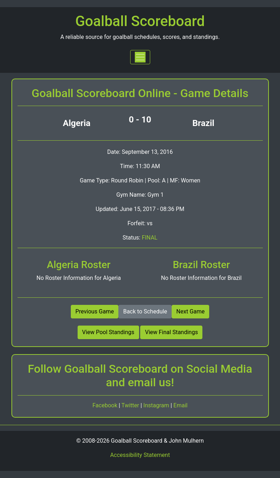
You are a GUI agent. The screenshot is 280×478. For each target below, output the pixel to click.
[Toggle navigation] (140, 57)
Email (180, 405)
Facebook (106, 405)
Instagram (157, 405)
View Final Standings (171, 332)
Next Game (190, 311)
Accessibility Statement (140, 455)
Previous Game (94, 311)
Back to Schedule (145, 311)
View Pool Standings (108, 332)
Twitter (131, 405)
